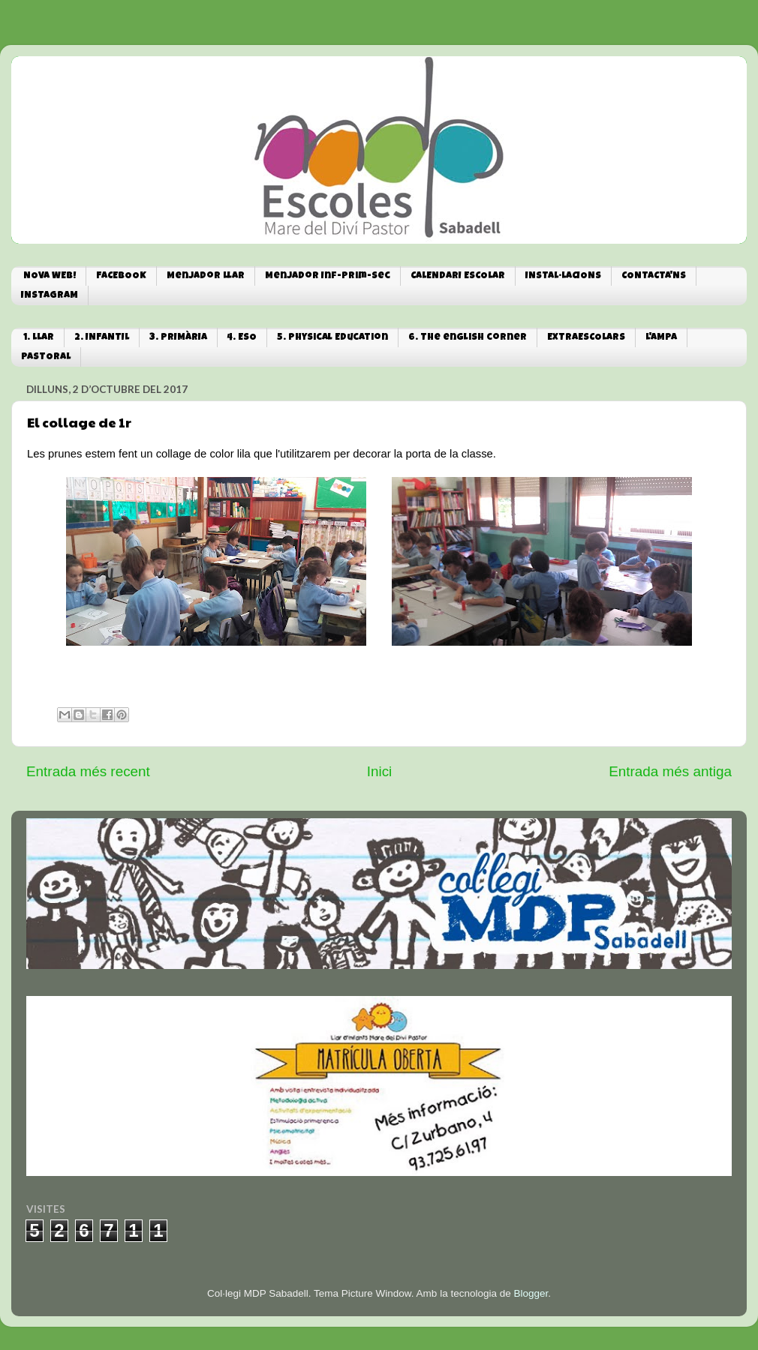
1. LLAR (38, 338)
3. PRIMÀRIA (178, 338)
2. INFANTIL (101, 338)
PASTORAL (46, 357)
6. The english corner (467, 338)
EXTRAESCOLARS (586, 338)
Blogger (530, 1293)
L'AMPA (661, 338)
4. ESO (242, 338)
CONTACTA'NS (653, 276)
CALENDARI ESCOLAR (458, 276)
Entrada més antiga (670, 771)
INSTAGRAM (49, 296)
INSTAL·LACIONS (563, 276)
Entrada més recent (88, 771)
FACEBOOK (121, 276)
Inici (380, 771)
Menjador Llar (206, 276)
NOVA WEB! (49, 276)
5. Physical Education (332, 338)
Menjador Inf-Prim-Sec (327, 276)
